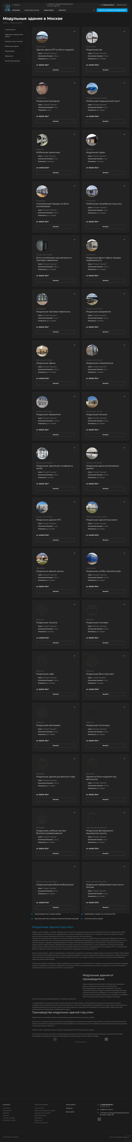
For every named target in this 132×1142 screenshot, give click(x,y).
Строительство (16, 29)
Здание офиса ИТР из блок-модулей (55, 49)
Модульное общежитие (48, 414)
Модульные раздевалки (98, 311)
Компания (6, 1104)
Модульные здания (41, 1104)
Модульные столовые (97, 622)
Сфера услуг (16, 56)
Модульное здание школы (50, 571)
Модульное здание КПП (48, 520)
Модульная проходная (48, 101)
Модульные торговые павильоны (53, 311)
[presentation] (55, 1041)
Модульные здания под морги (101, 520)
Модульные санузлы (46, 622)
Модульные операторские (99, 363)
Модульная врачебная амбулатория (54, 884)
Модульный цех (94, 49)
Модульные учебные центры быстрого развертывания (51, 831)
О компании (6, 1108)
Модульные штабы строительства (103, 571)
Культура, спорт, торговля (16, 41)
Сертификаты (7, 1110)
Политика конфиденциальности (119, 1137)
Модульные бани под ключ (100, 674)
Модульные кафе (45, 674)
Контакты (69, 1108)
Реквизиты (6, 1113)
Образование (16, 51)
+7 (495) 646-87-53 (107, 5)
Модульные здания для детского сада (55, 776)
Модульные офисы (45, 363)
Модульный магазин (96, 414)
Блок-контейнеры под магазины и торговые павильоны (54, 259)
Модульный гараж (95, 152)
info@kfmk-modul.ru (106, 1109)
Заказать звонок (122, 5)
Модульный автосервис (48, 725)
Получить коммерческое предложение (112, 10)
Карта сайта (70, 1112)
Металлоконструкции (12, 61)
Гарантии (6, 1115)
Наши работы (71, 1104)
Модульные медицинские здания (16, 35)
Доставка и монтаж (9, 1118)
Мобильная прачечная (48, 152)
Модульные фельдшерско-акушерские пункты (100, 831)
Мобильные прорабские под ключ (104, 204)
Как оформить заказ (9, 1120)
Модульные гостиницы (98, 725)
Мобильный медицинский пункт (103, 101)
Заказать (56, 70)
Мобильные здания (12, 46)
